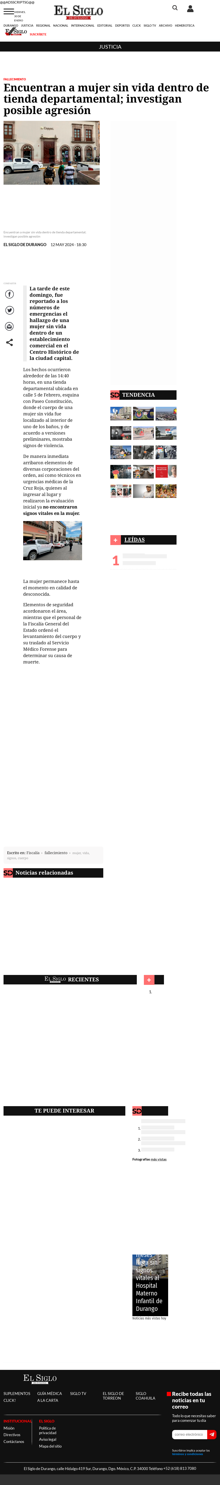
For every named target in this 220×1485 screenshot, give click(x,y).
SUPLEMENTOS (17, 1393)
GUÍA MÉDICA (49, 1393)
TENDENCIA (138, 394)
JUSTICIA (27, 25)
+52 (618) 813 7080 (179, 1468)
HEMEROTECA (184, 25)
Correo (10, 331)
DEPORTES (122, 25)
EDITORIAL (104, 25)
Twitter (10, 314)
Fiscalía (32, 852)
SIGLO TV (150, 25)
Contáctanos (14, 1441)
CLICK (136, 25)
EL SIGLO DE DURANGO (25, 244)
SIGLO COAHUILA (145, 1395)
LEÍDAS (134, 539)
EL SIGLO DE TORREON (113, 1395)
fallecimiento (56, 852)
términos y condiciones (187, 1454)
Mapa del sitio (50, 1446)
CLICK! (10, 1400)
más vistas (159, 1159)
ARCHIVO (165, 25)
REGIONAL (43, 25)
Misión (9, 1428)
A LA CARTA (47, 1400)
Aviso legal (47, 1439)
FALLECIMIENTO (15, 79)
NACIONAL (60, 25)
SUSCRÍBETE (38, 34)
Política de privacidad (47, 1430)
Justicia (110, 46)
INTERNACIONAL (82, 25)
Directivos (12, 1434)
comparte (10, 347)
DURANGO (11, 25)
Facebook (10, 298)
